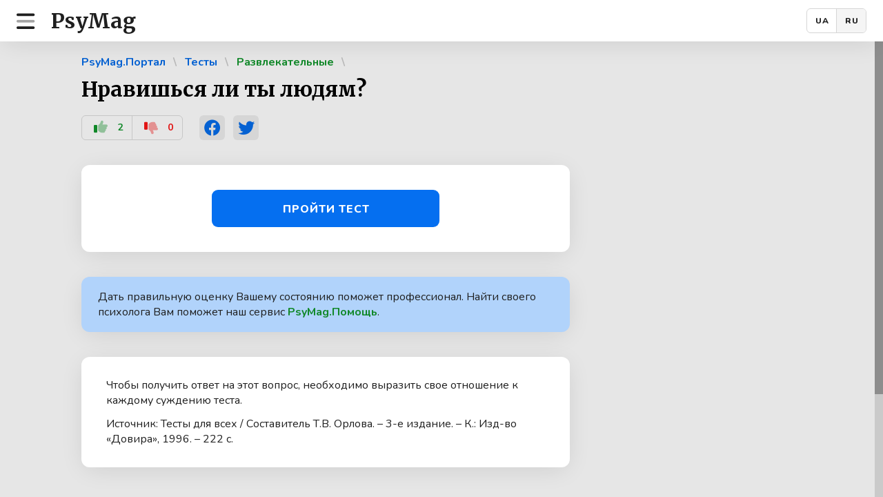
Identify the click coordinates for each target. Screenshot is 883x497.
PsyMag (93, 20)
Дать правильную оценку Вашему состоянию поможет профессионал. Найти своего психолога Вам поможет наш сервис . (317, 304)
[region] (441, 269)
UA (822, 20)
